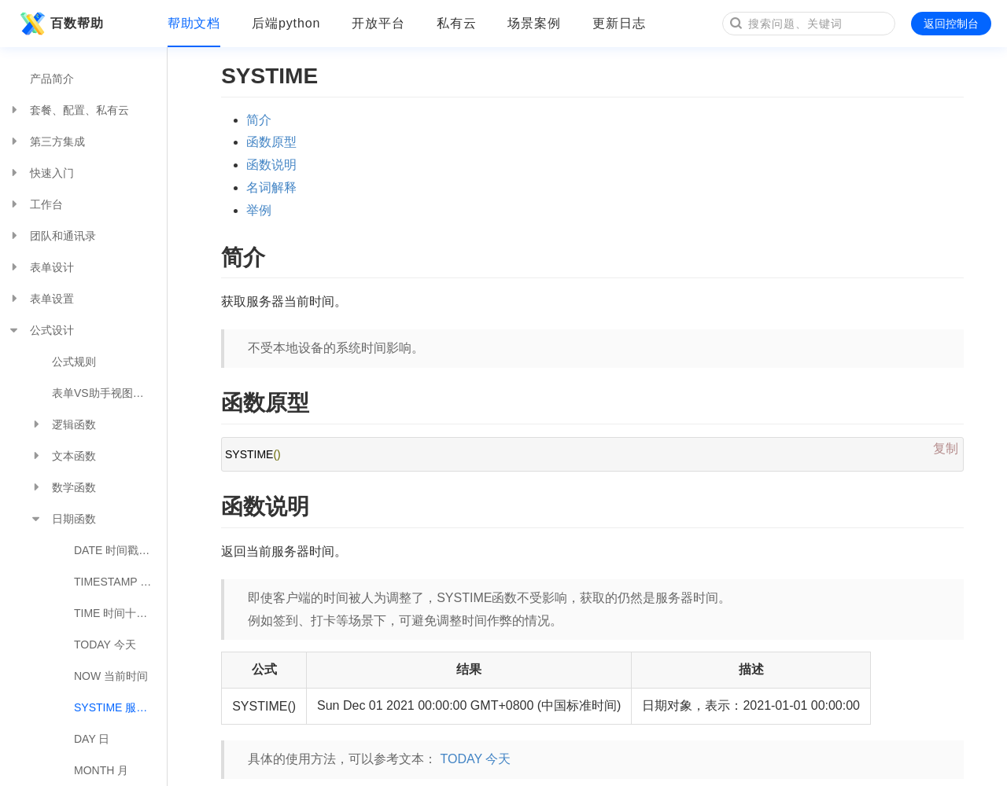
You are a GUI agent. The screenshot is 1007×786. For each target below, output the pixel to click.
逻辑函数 (63, 424)
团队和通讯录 (52, 236)
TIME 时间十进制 (116, 613)
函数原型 (271, 142)
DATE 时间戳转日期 (120, 550)
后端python (286, 23)
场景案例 (534, 23)
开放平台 (378, 23)
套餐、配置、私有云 (68, 110)
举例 (258, 210)
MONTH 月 (101, 770)
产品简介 (52, 78)
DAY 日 (91, 739)
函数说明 (271, 164)
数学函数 (63, 487)
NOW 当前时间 (111, 676)
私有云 (457, 23)
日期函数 (63, 518)
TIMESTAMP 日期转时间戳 (120, 581)
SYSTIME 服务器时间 (120, 707)
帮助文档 (194, 23)
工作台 (35, 204)
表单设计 (41, 267)
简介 (258, 120)
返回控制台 (951, 23)
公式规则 (74, 361)
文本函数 (63, 456)
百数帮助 (60, 23)
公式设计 (41, 330)
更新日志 (619, 23)
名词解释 (271, 187)
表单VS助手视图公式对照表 (109, 393)
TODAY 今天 (105, 644)
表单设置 (41, 298)
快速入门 (41, 173)
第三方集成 (46, 141)
